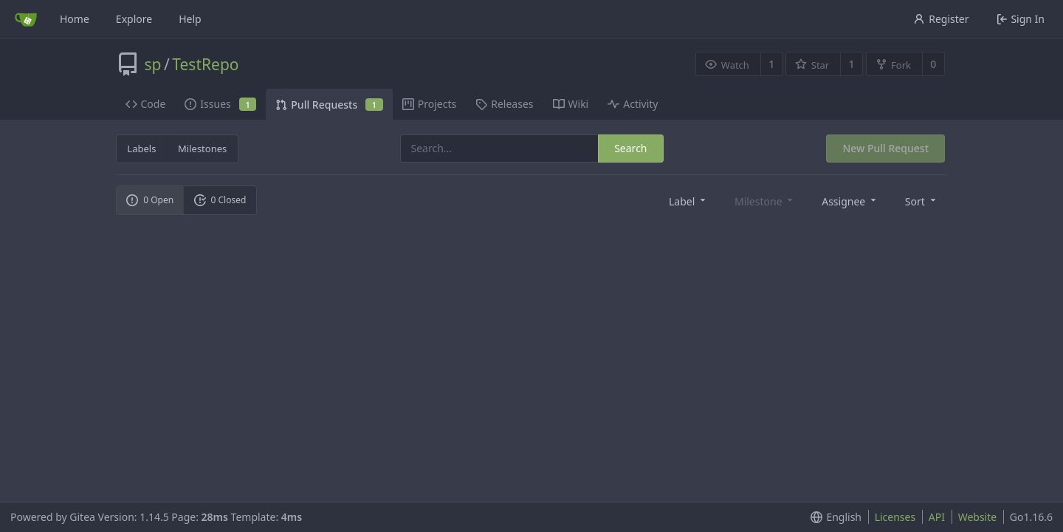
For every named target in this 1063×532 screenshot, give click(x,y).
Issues (220, 104)
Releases (504, 104)
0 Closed (220, 200)
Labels (141, 148)
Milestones (202, 148)
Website (977, 517)
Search (630, 148)
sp (153, 64)
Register (941, 19)
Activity (633, 104)
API (937, 517)
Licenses (895, 517)
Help (190, 19)
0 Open (149, 200)
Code (145, 104)
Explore (134, 19)
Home (74, 19)
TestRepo (205, 64)
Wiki (571, 104)
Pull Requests (328, 105)
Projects (429, 104)
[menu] (688, 200)
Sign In (1020, 19)
